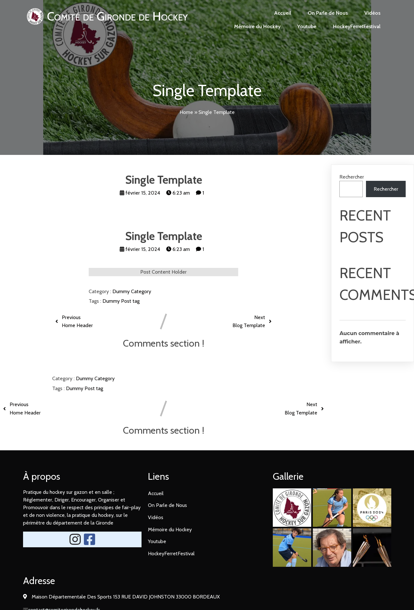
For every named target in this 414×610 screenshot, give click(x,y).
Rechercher (351, 177)
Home (186, 112)
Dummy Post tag (121, 301)
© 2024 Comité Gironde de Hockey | (187, 593)
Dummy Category (131, 291)
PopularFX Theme (248, 593)
